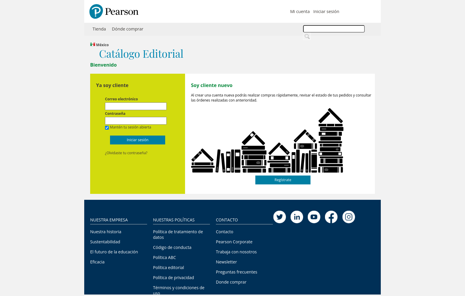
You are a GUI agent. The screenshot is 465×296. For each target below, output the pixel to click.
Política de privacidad (173, 277)
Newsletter (226, 262)
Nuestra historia (105, 231)
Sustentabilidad (105, 241)
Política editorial (168, 267)
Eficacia (97, 262)
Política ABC (164, 257)
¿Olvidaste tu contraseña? (126, 152)
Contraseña (115, 113)
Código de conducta (172, 247)
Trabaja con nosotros (236, 252)
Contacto (224, 231)
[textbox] (334, 29)
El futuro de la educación (114, 252)
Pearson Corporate (234, 241)
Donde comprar (231, 282)
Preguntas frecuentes (236, 272)
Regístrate (283, 179)
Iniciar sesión (326, 11)
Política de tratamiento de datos (178, 234)
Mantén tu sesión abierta (130, 127)
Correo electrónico (121, 99)
